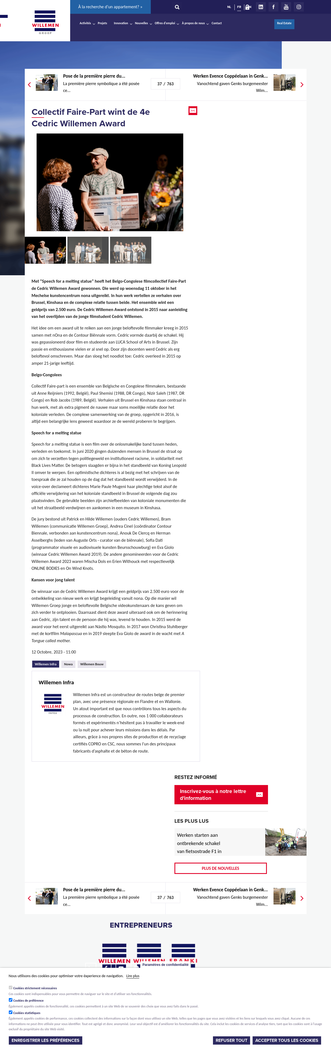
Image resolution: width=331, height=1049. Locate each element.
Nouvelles (141, 23)
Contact (217, 23)
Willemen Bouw (92, 664)
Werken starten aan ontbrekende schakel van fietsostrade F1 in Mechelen (199, 847)
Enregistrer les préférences (46, 1040)
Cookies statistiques (26, 1013)
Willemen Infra (47, 663)
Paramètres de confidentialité (165, 965)
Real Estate (284, 23)
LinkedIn (261, 7)
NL (229, 7)
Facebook (273, 7)
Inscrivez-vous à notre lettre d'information (213, 794)
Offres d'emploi (165, 23)
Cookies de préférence (28, 1000)
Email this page (193, 110)
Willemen (45, 22)
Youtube (286, 7)
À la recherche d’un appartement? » (110, 6)
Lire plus (132, 976)
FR (239, 7)
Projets (102, 23)
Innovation (121, 23)
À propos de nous (193, 23)
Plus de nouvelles (220, 868)
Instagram (299, 7)
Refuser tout (231, 1040)
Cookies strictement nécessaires (35, 988)
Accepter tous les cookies (286, 1040)
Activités (85, 23)
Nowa (68, 664)
